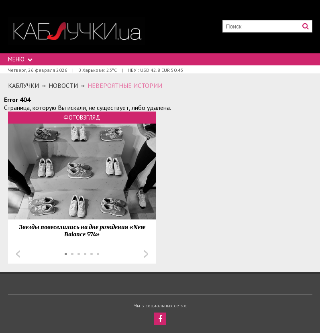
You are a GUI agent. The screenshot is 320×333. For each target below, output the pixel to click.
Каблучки (23, 85)
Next (146, 254)
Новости (63, 85)
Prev (18, 254)
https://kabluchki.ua (76, 31)
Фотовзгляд (81, 117)
